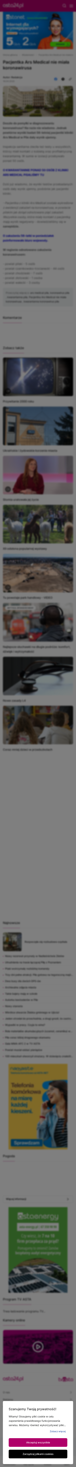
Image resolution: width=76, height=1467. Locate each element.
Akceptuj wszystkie (38, 1442)
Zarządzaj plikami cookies (38, 1453)
